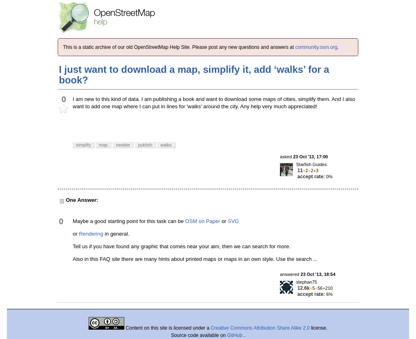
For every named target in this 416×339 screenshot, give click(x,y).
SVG (233, 221)
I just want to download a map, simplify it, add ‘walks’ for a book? (194, 74)
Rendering (91, 234)
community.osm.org (316, 47)
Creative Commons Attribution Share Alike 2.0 (260, 328)
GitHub (235, 335)
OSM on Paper (202, 221)
